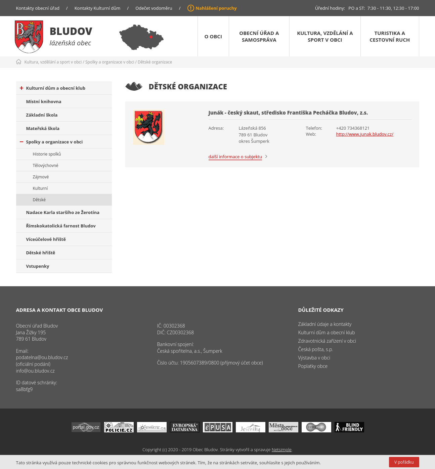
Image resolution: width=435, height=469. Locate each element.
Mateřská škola (42, 128)
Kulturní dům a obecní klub (53, 88)
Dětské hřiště (40, 253)
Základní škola (42, 115)
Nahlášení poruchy (216, 8)
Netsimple (282, 449)
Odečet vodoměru (153, 8)
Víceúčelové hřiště (46, 239)
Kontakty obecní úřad (37, 8)
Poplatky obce (313, 366)
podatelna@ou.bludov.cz (42, 357)
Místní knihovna (43, 101)
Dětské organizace (155, 62)
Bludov (71, 31)
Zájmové (41, 177)
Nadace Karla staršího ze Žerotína (63, 212)
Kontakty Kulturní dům (98, 8)
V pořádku (404, 462)
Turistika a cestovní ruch (389, 36)
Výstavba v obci (314, 357)
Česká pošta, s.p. (315, 349)
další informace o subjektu (235, 157)
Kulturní (40, 188)
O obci (213, 36)
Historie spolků (47, 154)
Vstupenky (37, 266)
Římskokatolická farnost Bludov (61, 226)
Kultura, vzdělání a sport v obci (325, 36)
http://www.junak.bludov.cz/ (364, 134)
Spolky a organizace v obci (109, 62)
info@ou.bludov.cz (35, 371)
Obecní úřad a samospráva (259, 36)
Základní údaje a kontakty (325, 324)
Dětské (39, 200)
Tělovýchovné (45, 165)
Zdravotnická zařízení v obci (327, 341)
